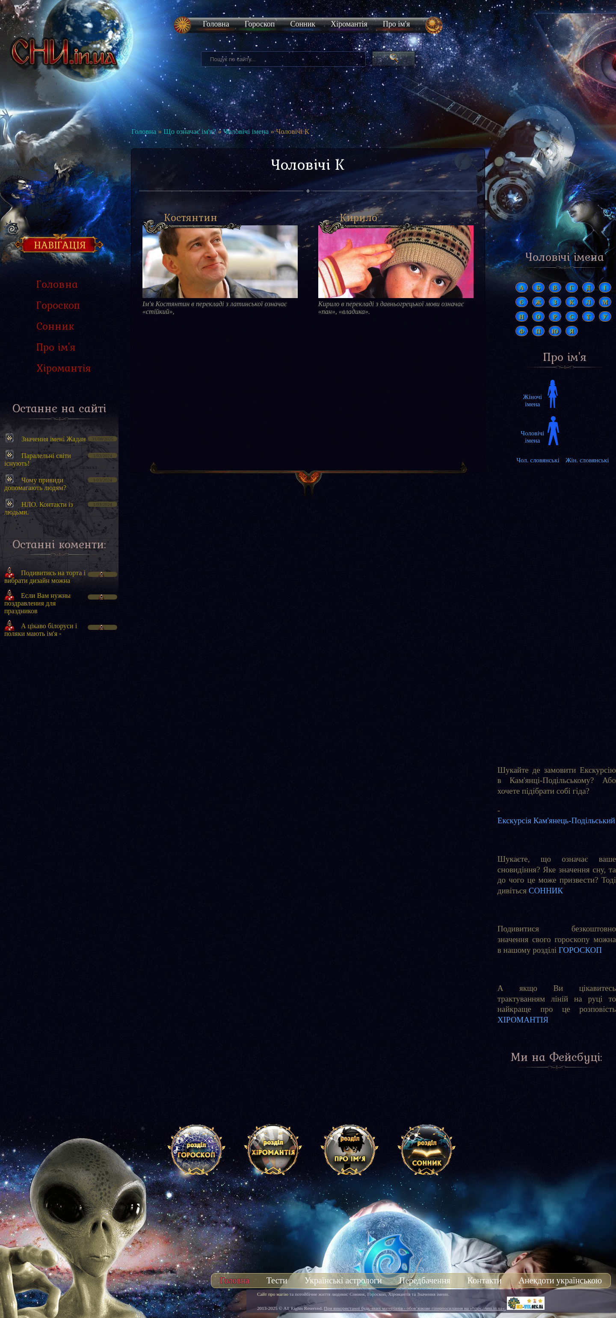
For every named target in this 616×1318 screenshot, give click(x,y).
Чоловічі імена (246, 131)
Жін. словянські (587, 460)
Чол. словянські (537, 460)
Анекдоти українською (560, 1280)
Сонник (302, 24)
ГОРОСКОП (580, 950)
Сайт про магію (272, 1294)
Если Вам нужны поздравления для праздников (37, 603)
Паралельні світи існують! (37, 459)
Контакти (485, 1280)
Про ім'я (396, 24)
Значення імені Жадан (53, 439)
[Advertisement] (59, 789)
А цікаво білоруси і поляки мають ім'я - (40, 629)
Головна (216, 24)
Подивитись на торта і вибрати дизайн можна (45, 576)
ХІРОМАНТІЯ (523, 1019)
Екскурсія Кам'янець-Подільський (556, 820)
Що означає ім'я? (189, 131)
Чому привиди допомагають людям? (35, 483)
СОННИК (546, 890)
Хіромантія (349, 24)
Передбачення (424, 1280)
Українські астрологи (343, 1280)
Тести (277, 1280)
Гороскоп (260, 24)
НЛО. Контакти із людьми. (38, 508)
